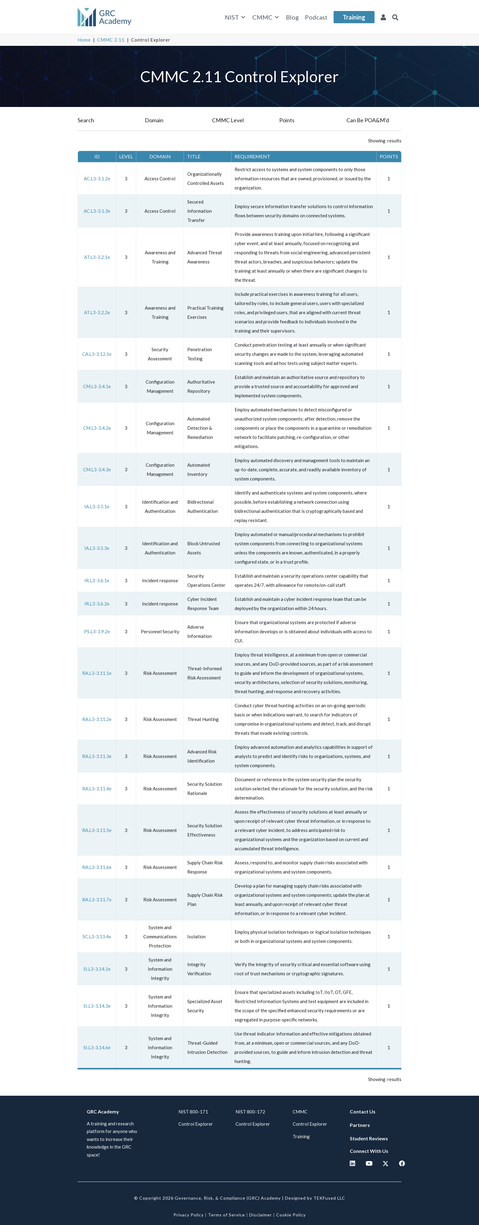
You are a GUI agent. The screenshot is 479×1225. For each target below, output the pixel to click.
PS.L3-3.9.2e (97, 631)
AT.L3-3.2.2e (97, 312)
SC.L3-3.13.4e (96, 936)
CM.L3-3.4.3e (97, 469)
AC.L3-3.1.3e (97, 211)
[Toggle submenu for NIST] (243, 17)
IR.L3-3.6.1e (96, 580)
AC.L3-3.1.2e (97, 178)
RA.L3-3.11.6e (97, 867)
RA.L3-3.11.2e (97, 719)
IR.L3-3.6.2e (96, 603)
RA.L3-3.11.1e (97, 673)
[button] (395, 17)
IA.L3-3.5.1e (96, 506)
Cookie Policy (291, 1214)
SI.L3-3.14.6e (97, 1047)
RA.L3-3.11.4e (97, 788)
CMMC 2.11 (111, 39)
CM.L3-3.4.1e (97, 386)
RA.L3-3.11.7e (97, 899)
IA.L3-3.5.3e (96, 548)
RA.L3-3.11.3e (97, 756)
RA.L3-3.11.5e (97, 830)
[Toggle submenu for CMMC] (276, 17)
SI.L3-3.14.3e (97, 1006)
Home (84, 39)
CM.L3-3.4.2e (97, 428)
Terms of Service (226, 1214)
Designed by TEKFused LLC (315, 1198)
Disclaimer (260, 1214)
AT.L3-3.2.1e (97, 257)
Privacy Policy (189, 1214)
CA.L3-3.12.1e (97, 354)
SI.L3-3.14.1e (97, 969)
